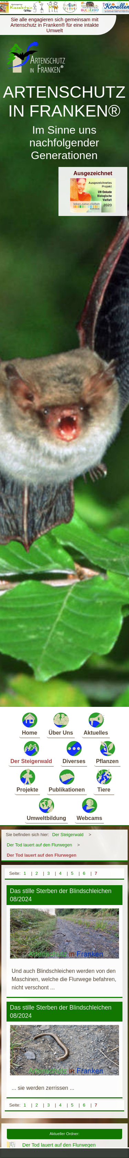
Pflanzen (107, 752)
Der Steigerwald (31, 752)
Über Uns (61, 723)
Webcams (89, 809)
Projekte (27, 780)
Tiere (103, 780)
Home (29, 723)
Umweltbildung (46, 809)
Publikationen (67, 780)
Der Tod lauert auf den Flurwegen (39, 844)
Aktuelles (96, 723)
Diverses (74, 752)
